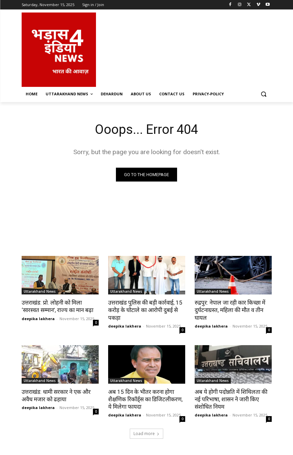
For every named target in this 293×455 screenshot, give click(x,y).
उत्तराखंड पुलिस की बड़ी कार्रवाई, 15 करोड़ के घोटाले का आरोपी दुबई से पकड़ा (145, 310)
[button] (264, 94)
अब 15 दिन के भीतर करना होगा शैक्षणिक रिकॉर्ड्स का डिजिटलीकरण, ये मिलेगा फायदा (145, 399)
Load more (146, 433)
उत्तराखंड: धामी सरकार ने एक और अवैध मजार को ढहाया (56, 395)
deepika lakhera (38, 318)
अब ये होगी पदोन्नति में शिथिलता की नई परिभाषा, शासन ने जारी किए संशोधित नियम (231, 399)
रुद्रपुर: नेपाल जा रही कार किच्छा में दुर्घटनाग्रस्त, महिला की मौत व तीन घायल (230, 310)
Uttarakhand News (40, 291)
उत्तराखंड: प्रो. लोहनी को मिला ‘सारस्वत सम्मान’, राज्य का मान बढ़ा (57, 306)
